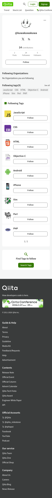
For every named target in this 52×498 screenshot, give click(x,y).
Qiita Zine (6, 457)
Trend (6, 10)
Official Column (9, 381)
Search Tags (25, 265)
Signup (44, 4)
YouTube (6, 436)
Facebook (6, 431)
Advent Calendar (9, 386)
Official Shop (8, 462)
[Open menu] (45, 20)
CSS (16, 89)
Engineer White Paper (12, 400)
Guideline (6, 341)
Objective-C (33, 89)
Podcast (5, 440)
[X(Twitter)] (23, 39)
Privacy (5, 336)
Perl (19, 93)
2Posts (14, 53)
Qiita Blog (6, 484)
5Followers (37, 53)
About (5, 327)
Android (44, 89)
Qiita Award (7, 395)
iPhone (6, 93)
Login (32, 4)
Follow (26, 62)
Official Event (8, 377)
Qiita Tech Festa (9, 390)
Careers (5, 479)
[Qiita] (7, 4)
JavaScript (8, 89)
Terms (5, 332)
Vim (13, 93)
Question (29, 10)
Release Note (8, 372)
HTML (23, 89)
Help (4, 355)
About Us (6, 475)
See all (47, 85)
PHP (25, 93)
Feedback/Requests (11, 350)
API (3, 404)
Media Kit (6, 346)
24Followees (26, 53)
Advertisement (9, 359)
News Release (8, 489)
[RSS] (29, 39)
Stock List (17, 10)
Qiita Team (7, 453)
